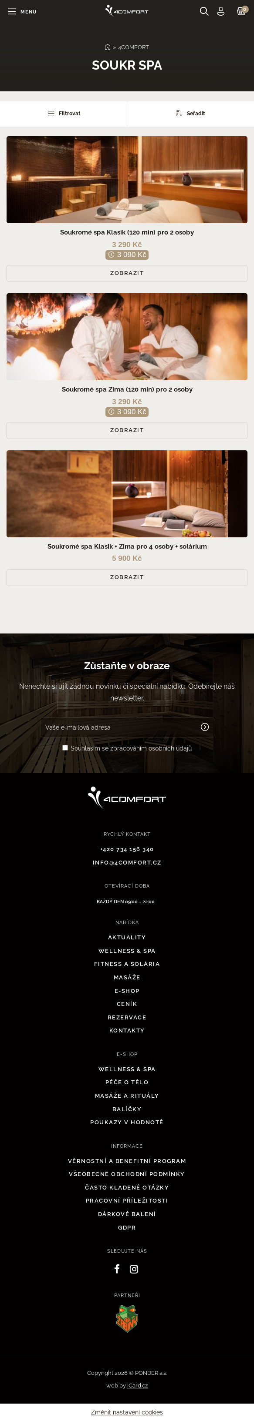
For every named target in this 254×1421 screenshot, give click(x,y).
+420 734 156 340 (127, 849)
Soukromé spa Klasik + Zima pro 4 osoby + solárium (127, 546)
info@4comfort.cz (127, 862)
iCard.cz (137, 1385)
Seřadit (191, 113)
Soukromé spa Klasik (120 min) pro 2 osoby (127, 232)
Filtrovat (63, 113)
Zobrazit (127, 273)
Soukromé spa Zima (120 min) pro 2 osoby (127, 389)
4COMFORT (133, 47)
